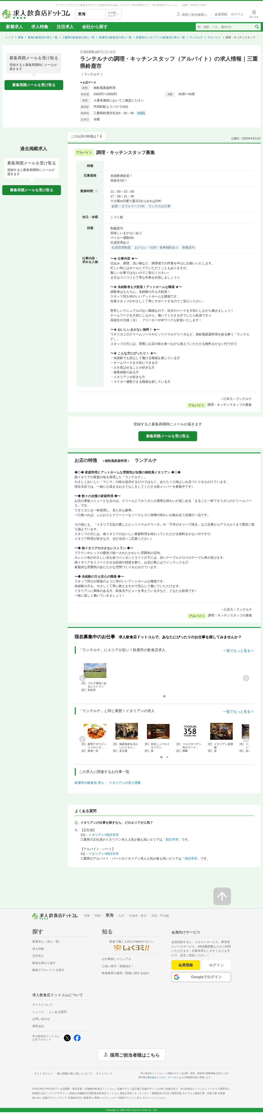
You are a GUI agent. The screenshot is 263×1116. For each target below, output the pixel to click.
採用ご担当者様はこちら (135, 1054)
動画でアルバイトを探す (48, 970)
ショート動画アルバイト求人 (137, 1097)
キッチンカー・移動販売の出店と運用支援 (163, 1093)
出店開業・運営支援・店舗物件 (87, 1088)
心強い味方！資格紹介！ (118, 966)
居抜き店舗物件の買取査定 (100, 1093)
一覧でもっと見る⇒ (238, 651)
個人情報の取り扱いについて (74, 1073)
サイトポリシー (43, 1073)
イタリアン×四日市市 (103, 835)
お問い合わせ (41, 1019)
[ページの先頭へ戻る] (222, 896)
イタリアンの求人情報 (125, 782)
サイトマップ (104, 1073)
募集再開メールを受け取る (34, 85)
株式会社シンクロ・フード (161, 1077)
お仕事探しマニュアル (116, 959)
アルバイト (214, 37)
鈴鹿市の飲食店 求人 (89, 782)
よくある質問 (57, 1012)
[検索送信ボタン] (256, 27)
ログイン (216, 965)
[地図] (141, 113)
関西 (98, 915)
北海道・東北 (138, 915)
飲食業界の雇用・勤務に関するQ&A (125, 973)
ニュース (38, 1012)
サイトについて (42, 1004)
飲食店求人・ (185, 1088)
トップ (9, 37)
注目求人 (65, 26)
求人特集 (39, 26)
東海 (20, 37)
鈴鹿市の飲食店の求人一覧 (115, 37)
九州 (121, 915)
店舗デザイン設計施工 (140, 1088)
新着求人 (14, 26)
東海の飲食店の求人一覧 (43, 37)
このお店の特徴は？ (85, 136)
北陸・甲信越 (160, 915)
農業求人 (95, 1097)
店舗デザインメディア (61, 1097)
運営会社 (38, 1026)
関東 (87, 915)
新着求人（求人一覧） (47, 941)
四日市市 (172, 839)
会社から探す (95, 26)
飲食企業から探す (44, 963)
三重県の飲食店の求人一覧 (78, 37)
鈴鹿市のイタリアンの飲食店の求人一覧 (160, 37)
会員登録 (185, 965)
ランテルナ (196, 37)
